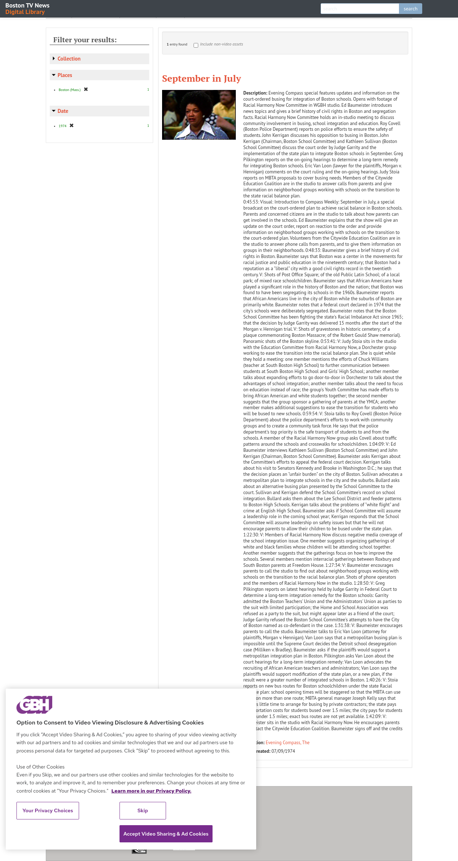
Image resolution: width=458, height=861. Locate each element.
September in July (201, 78)
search (411, 8)
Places (65, 75)
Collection (69, 58)
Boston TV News (27, 8)
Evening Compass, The (288, 743)
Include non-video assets (221, 44)
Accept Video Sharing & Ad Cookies (166, 834)
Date (63, 110)
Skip (142, 810)
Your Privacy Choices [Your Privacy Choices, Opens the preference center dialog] (48, 810)
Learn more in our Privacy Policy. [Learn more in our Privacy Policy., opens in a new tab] (151, 791)
